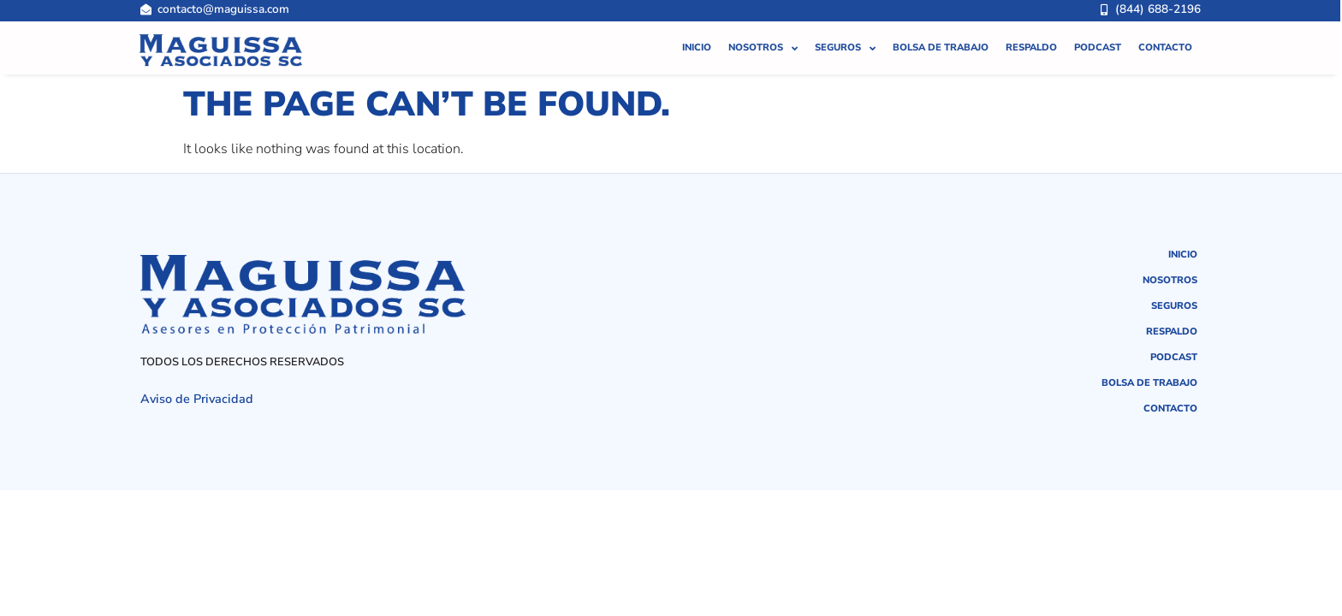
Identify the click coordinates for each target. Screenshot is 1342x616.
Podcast (1097, 37)
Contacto (1165, 37)
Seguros (845, 38)
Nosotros (763, 38)
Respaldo (1031, 37)
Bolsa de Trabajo (941, 37)
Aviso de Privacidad (196, 398)
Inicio (696, 37)
